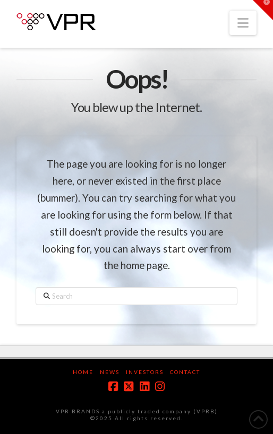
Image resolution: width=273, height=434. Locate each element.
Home (83, 372)
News (110, 372)
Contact (185, 372)
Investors (145, 372)
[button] (243, 23)
